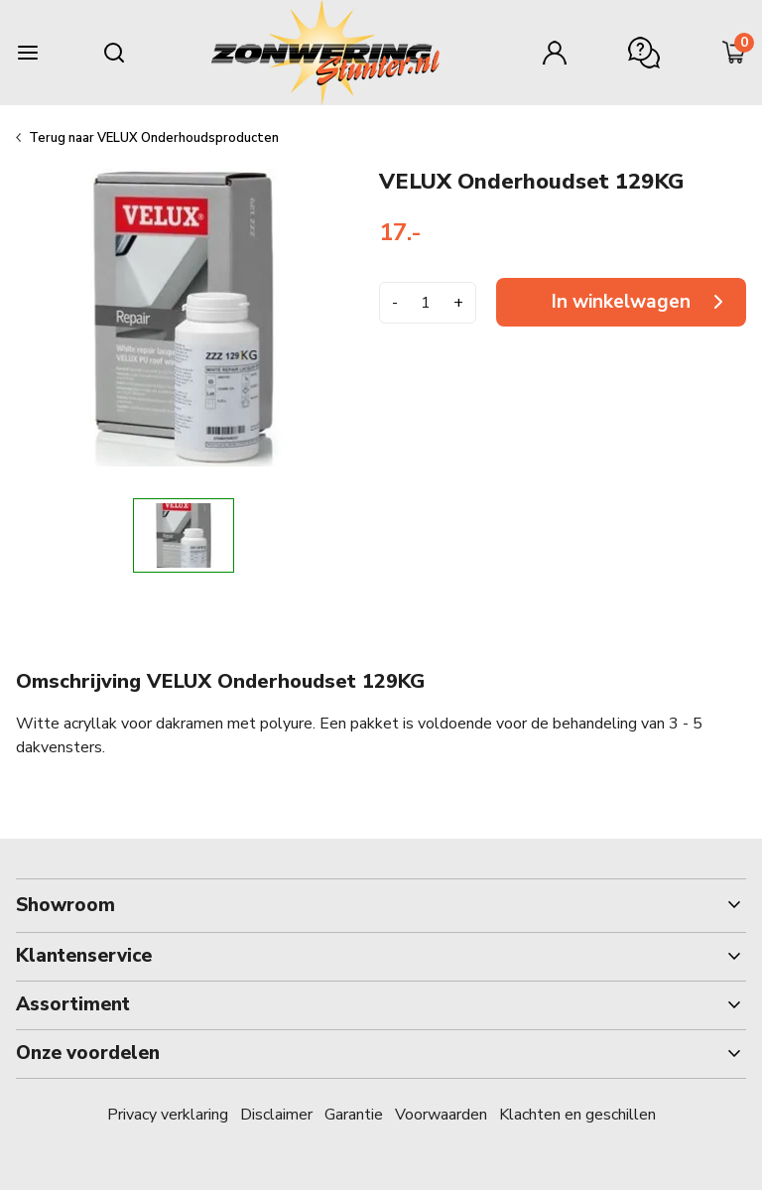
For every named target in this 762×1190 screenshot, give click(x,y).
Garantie (353, 1114)
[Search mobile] (114, 53)
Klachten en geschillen (577, 1114)
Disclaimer (276, 1114)
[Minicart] (734, 53)
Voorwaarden (441, 1114)
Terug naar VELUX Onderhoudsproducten (154, 138)
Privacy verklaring (167, 1114)
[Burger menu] (28, 53)
